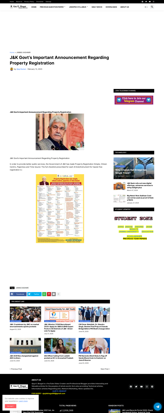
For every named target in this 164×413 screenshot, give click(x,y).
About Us (19, 2)
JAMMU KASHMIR (23, 52)
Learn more (23, 401)
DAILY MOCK (97, 7)
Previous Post (16, 369)
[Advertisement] (82, 31)
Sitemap (48, 2)
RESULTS (134, 229)
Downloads (111, 7)
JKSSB (149, 227)
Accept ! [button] (10, 406)
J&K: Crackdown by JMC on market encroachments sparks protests (24, 325)
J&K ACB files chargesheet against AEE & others (24, 357)
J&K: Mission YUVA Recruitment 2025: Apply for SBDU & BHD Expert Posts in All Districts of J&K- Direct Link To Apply (58, 327)
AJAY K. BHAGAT (59, 391)
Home (12, 2)
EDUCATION (147, 231)
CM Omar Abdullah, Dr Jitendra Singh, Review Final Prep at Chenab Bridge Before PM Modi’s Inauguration (94, 326)
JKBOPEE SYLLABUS (77, 7)
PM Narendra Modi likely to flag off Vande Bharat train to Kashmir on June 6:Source (93, 358)
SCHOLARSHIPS (134, 236)
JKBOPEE (139, 227)
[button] (146, 7)
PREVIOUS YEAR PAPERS (135, 238)
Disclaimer (39, 2)
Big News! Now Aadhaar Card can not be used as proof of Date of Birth (140, 198)
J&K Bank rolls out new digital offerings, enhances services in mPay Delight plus (140, 185)
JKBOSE (129, 227)
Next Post (105, 369)
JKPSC (121, 227)
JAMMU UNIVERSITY (129, 231)
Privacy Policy (29, 2)
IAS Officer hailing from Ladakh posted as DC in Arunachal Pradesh (58, 357)
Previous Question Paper (51, 7)
